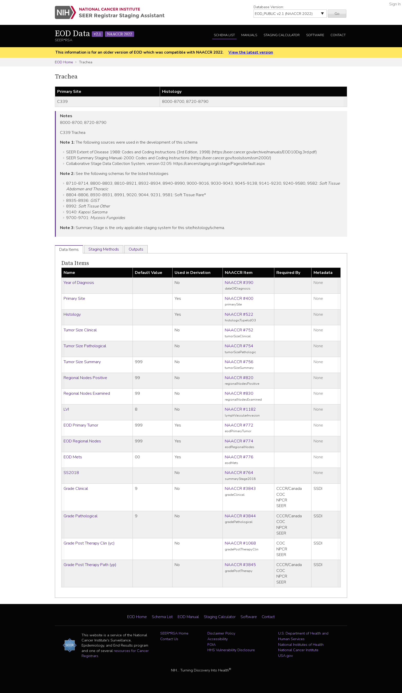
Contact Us (169, 638)
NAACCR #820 (239, 378)
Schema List (224, 35)
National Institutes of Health (301, 644)
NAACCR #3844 (240, 516)
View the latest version (250, 52)
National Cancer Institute (298, 649)
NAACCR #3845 (240, 565)
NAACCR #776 (239, 457)
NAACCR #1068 (240, 543)
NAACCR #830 (239, 393)
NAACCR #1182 (240, 409)
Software (315, 35)
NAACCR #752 (239, 330)
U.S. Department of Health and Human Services (303, 636)
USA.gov (285, 655)
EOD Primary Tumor (81, 425)
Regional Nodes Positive (85, 378)
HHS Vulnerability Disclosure (231, 649)
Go (337, 13)
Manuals (249, 35)
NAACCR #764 (239, 473)
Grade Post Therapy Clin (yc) (89, 543)
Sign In (395, 4)
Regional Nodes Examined (87, 393)
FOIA (211, 644)
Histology (72, 314)
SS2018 (71, 473)
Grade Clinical (76, 488)
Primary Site (74, 298)
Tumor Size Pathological (85, 346)
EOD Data (94, 34)
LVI (66, 409)
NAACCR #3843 (240, 488)
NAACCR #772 (239, 425)
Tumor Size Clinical (80, 330)
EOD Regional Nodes (82, 441)
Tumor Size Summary (82, 362)
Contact (338, 35)
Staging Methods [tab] (103, 249)
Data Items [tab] (69, 249)
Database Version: (269, 6)
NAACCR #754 (239, 346)
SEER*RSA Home (174, 633)
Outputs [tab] (136, 249)
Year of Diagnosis (79, 282)
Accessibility (217, 638)
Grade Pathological (80, 516)
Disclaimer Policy (221, 633)
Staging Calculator (282, 35)
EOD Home (64, 62)
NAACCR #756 (239, 362)
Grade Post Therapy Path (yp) (90, 565)
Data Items (75, 263)
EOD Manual (188, 616)
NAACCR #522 (239, 314)
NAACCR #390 (239, 282)
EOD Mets (73, 457)
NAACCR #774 (239, 441)
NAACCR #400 (239, 298)
